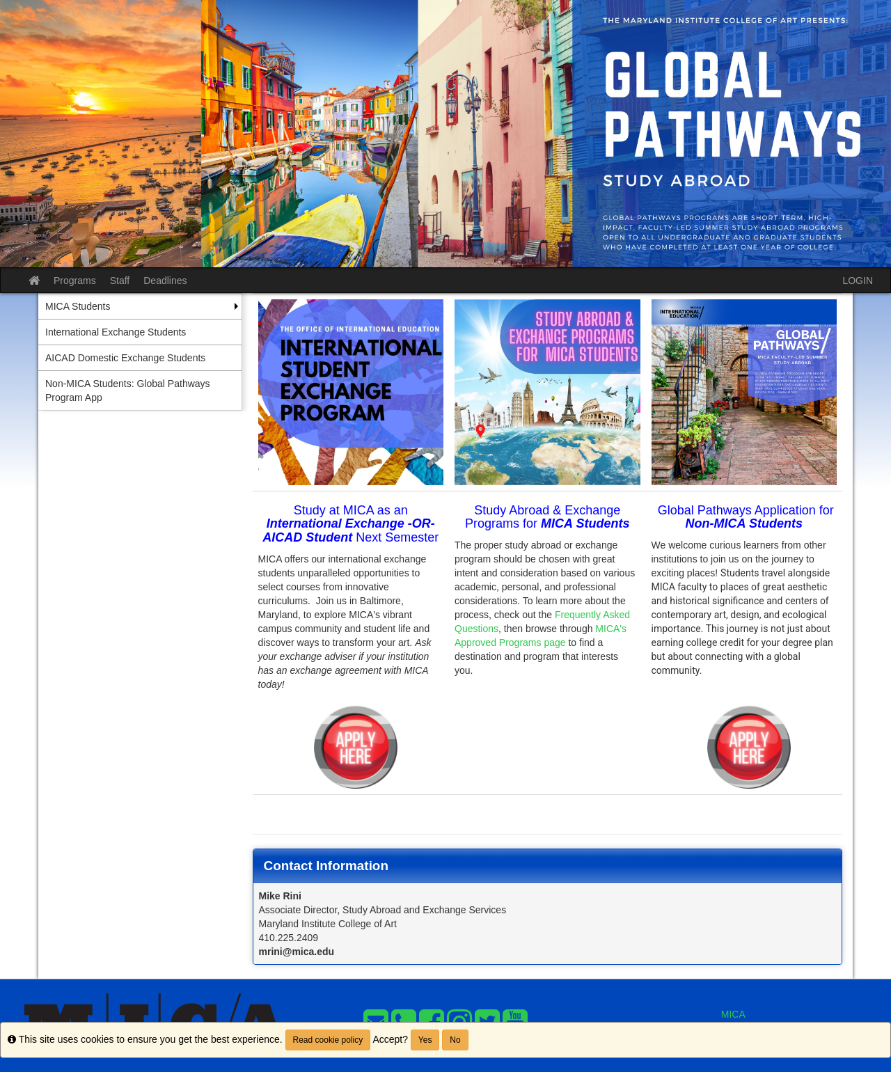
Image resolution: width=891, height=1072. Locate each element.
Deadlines (165, 280)
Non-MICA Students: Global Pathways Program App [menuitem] (127, 390)
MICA (733, 1014)
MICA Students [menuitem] (77, 306)
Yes (425, 1040)
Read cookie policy (328, 1040)
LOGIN (857, 280)
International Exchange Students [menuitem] (115, 332)
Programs (75, 280)
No (455, 1040)
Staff (120, 280)
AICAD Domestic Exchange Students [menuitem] (125, 357)
